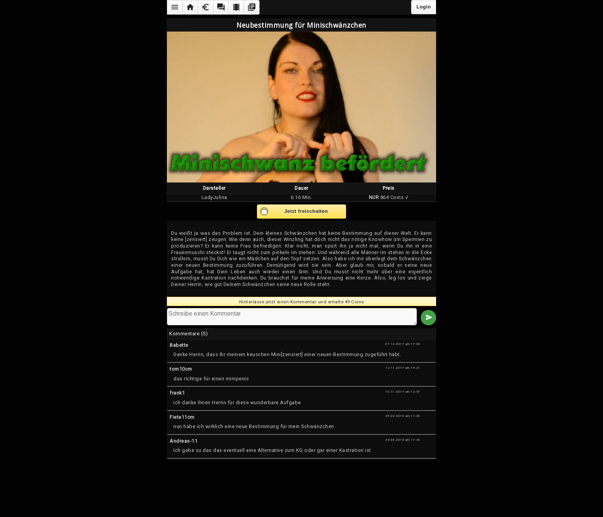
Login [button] (423, 7)
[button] (174, 7)
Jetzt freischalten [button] (306, 211)
